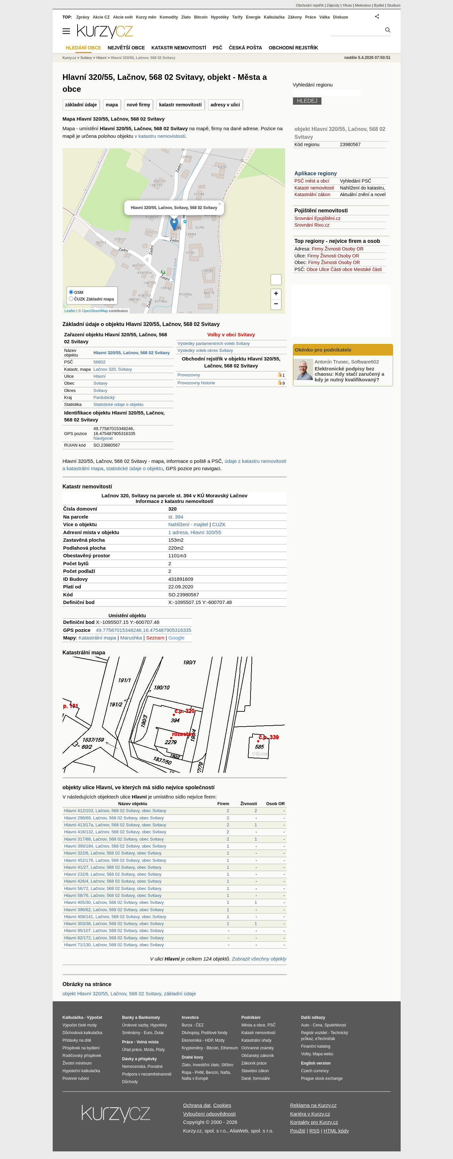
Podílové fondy (214, 1032)
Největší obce (126, 47)
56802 (99, 361)
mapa (112, 104)
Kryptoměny (192, 1048)
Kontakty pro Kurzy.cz (314, 1122)
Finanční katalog (315, 1046)
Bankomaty (149, 1017)
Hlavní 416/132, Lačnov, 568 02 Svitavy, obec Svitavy (115, 831)
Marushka (131, 637)
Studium (393, 5)
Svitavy (100, 383)
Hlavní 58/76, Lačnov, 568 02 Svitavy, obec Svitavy (113, 895)
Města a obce (253, 1025)
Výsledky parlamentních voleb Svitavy (214, 343)
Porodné (154, 1066)
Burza (187, 1025)
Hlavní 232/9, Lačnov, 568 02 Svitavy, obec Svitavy (113, 874)
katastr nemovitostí (180, 104)
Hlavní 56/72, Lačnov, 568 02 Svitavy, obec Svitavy (113, 888)
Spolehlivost (335, 1025)
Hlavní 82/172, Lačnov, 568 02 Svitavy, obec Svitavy (114, 937)
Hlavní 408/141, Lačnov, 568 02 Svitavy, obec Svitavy (115, 916)
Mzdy (220, 1040)
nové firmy (138, 104)
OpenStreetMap (95, 311)
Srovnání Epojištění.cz (318, 218)
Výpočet (94, 1017)
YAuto (347, 5)
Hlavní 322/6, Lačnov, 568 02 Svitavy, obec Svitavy (113, 853)
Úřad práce (132, 1049)
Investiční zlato (206, 1065)
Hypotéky (220, 17)
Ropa (187, 1072)
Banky (128, 1017)
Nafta (225, 1072)
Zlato (186, 17)
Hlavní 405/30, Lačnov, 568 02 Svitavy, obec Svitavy (114, 902)
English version (316, 1063)
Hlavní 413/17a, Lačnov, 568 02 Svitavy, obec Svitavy (115, 824)
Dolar (159, 1032)
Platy (160, 1049)
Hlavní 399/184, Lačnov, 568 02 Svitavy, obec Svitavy (115, 846)
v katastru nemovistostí (160, 136)
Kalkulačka (274, 17)
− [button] (276, 304)
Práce (310, 17)
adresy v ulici (225, 104)
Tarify (237, 17)
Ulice (324, 269)
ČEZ (200, 1025)
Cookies (222, 1105)
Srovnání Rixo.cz (312, 225)
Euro (148, 1032)
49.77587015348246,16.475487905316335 (144, 630)
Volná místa (147, 1042)
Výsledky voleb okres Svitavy (205, 350)
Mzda (149, 1049)
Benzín (212, 1072)
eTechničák (325, 1038)
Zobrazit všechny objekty (259, 959)
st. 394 (175, 517)
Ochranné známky (258, 1048)
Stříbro (227, 1065)
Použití (297, 1130)
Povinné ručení (76, 1078)
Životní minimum (77, 1063)
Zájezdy (333, 5)
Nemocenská (133, 1066)
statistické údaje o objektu (134, 468)
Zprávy (82, 17)
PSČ (217, 47)
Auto (305, 1025)
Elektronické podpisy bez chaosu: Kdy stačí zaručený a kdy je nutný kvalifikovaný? (349, 373)
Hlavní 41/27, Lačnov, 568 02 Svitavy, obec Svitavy (113, 867)
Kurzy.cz (69, 58)
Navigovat (103, 438)
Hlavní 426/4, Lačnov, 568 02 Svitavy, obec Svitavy (113, 881)
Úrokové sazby (135, 1025)
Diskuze (340, 17)
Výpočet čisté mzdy (80, 1025)
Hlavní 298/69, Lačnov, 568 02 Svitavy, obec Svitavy (114, 817)
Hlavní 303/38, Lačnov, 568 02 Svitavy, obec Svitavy (114, 923)
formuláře (261, 1078)
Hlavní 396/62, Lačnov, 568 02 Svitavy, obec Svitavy (114, 909)
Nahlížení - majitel (188, 524)
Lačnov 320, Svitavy (112, 369)
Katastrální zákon (312, 194)
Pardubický (104, 397)
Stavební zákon (255, 1071)
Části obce (341, 269)
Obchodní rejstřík (310, 5)
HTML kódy (336, 1130)
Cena (317, 1025)
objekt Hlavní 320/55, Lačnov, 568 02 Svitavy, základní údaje (129, 993)
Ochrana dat (197, 1105)
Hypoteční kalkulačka (81, 1071)
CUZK (219, 524)
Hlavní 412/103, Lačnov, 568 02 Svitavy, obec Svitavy (115, 810)
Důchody (130, 1081)
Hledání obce (83, 47)
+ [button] (276, 294)
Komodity (169, 17)
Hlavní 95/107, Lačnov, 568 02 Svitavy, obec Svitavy (114, 930)
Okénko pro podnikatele (323, 350)
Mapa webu (323, 1054)
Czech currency (315, 1071)
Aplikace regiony (316, 173)
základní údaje (81, 104)
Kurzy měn (146, 17)
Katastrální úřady (257, 1040)
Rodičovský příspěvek (82, 1055)
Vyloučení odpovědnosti (209, 1114)
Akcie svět (123, 17)
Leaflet (70, 311)
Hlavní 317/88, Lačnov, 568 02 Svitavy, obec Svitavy (114, 839)
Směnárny (131, 1032)
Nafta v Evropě (195, 1078)
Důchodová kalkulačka (82, 1032)
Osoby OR (353, 248)
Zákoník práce (254, 1063)
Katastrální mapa (97, 637)
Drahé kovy (192, 1057)
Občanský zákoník (258, 1055)
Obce (312, 269)
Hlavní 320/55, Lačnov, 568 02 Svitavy (143, 58)
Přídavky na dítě (77, 1040)
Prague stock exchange (322, 1078)
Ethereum (229, 1048)
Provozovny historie (196, 382)
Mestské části (368, 269)
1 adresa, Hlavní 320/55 (194, 532)
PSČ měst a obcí (312, 181)
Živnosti (333, 248)
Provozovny (189, 374)
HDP (209, 1040)
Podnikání (251, 1017)
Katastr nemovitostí (314, 188)
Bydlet (379, 5)
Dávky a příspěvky (139, 1059)
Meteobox (363, 5)
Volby (306, 1054)
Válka (324, 17)
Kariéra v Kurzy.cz (310, 1114)
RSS (314, 1130)
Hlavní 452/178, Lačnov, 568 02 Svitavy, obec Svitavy (115, 860)
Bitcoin (201, 17)
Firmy (317, 248)
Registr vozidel (314, 1032)
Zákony (295, 17)
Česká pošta (245, 47)
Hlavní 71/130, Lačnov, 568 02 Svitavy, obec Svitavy (114, 944)
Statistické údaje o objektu (118, 404)
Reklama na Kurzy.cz (313, 1105)
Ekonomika (191, 1040)
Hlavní (99, 376)
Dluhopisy (190, 1032)
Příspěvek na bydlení (81, 1048)
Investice (190, 1017)
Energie (253, 17)
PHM (199, 1072)
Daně (246, 1078)
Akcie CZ (101, 17)
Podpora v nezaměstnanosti (147, 1074)
